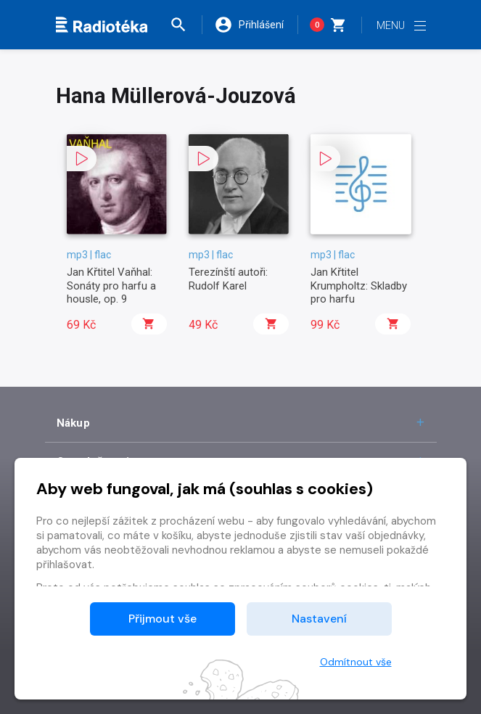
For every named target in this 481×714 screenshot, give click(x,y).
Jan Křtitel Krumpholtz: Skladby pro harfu (359, 285)
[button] (185, 24)
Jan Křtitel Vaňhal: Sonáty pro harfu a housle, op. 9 (111, 285)
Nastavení (319, 618)
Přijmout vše (162, 618)
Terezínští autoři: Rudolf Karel (228, 279)
